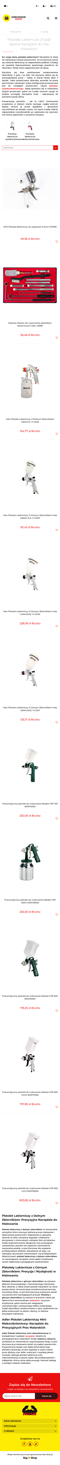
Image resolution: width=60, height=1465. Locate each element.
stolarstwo (35, 1300)
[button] (53, 6)
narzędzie (30, 1336)
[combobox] (30, 147)
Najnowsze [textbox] (8, 147)
